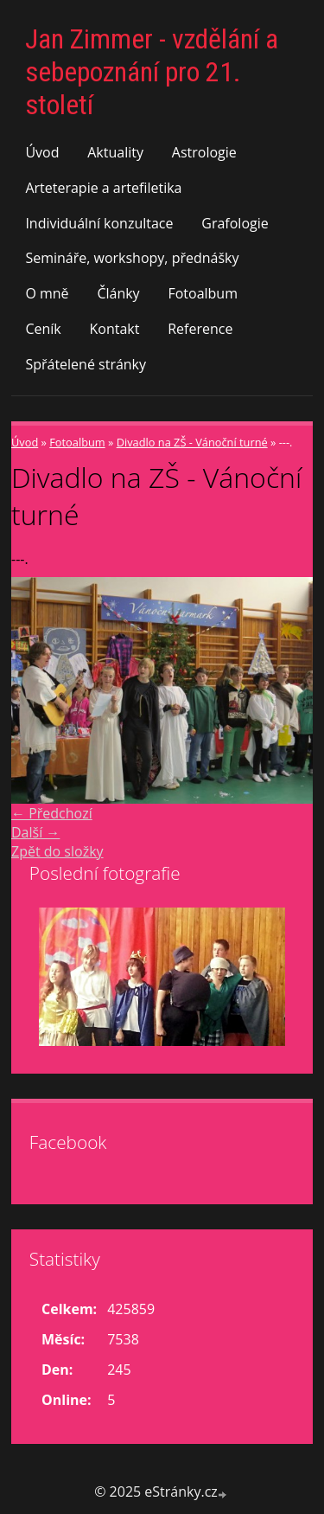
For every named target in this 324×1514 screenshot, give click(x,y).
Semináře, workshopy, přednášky (131, 257)
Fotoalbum (203, 293)
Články (118, 293)
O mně (46, 293)
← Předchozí (51, 813)
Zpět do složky (57, 851)
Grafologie (234, 223)
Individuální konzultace (99, 223)
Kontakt (115, 328)
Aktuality (115, 152)
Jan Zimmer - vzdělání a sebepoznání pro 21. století (151, 71)
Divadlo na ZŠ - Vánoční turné (192, 442)
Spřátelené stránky (85, 364)
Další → (35, 832)
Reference (200, 328)
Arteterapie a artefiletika (103, 187)
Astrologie (204, 152)
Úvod (42, 152)
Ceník (42, 328)
